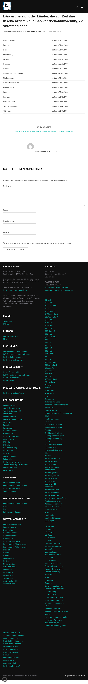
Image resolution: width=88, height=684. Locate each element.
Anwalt (47, 392)
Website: (6, 236)
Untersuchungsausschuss (54, 607)
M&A (5, 513)
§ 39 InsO (48, 338)
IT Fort (5, 511)
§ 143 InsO (49, 327)
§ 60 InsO (48, 349)
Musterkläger (50, 553)
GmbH (47, 446)
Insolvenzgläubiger (52, 480)
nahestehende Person (53, 559)
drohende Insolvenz (52, 406)
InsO (46, 457)
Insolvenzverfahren (34, 36)
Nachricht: (7, 190)
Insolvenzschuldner (52, 494)
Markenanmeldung (10, 452)
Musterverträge (9, 568)
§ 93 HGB (48, 378)
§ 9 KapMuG (49, 375)
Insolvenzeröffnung (52, 471)
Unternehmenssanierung (54, 604)
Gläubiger (48, 434)
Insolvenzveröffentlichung (65, 136)
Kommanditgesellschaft (53, 508)
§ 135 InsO (49, 324)
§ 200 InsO (49, 332)
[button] (4, 679)
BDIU (5, 343)
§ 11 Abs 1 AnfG (51, 310)
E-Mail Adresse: (9, 225)
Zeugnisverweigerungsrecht (55, 630)
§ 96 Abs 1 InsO (51, 383)
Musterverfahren (51, 556)
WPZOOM (81, 680)
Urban (47, 610)
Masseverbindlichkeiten (53, 548)
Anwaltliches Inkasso (11, 340)
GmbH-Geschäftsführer (53, 449)
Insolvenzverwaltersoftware (13, 364)
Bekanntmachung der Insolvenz (25, 136)
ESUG (47, 420)
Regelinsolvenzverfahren (54, 573)
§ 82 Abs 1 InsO (51, 369)
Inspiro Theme (70, 680)
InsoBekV (48, 460)
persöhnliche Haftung (53, 567)
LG (46, 528)
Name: (5, 214)
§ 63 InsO (48, 355)
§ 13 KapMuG (50, 315)
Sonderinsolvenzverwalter (54, 593)
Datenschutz (49, 403)
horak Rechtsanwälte (14, 36)
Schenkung (49, 584)
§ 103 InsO (49, 307)
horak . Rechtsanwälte (11, 376)
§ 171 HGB (49, 330)
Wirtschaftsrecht (9, 475)
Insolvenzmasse (51, 483)
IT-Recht (6, 449)
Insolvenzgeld (50, 474)
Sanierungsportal (9, 495)
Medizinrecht (8, 455)
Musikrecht (7, 458)
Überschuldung (50, 596)
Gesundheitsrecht (9, 540)
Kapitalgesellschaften (53, 505)
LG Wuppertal (50, 542)
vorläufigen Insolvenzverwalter (56, 621)
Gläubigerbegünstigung (53, 437)
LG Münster (49, 536)
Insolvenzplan (50, 485)
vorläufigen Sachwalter (53, 624)
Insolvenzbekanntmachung (13, 361)
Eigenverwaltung (51, 415)
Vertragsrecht (8, 582)
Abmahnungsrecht (10, 409)
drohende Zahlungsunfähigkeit (56, 409)
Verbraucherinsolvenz (53, 613)
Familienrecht (8, 432)
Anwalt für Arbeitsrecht (11, 412)
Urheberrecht (8, 577)
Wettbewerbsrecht (10, 472)
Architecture (49, 395)
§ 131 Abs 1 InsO (51, 318)
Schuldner (48, 587)
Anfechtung (49, 389)
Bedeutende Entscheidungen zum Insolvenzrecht (11, 661)
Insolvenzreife (50, 491)
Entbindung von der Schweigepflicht (58, 417)
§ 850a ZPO (49, 372)
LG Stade (48, 539)
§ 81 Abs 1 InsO (51, 366)
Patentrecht (7, 463)
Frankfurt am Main (52, 423)
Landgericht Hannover (53, 522)
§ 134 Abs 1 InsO (51, 321)
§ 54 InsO (48, 344)
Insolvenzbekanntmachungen (46, 136)
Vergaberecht (8, 580)
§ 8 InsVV (48, 361)
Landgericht (49, 519)
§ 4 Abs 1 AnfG (50, 341)
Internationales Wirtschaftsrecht (15, 548)
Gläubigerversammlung (53, 443)
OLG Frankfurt (50, 565)
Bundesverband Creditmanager (15, 356)
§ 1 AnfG (48, 304)
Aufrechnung (49, 398)
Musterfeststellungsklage (54, 550)
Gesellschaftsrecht (10, 435)
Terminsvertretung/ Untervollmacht (16, 469)
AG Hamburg (50, 386)
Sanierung (49, 579)
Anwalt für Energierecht (12, 415)
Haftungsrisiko (50, 451)
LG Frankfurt (49, 531)
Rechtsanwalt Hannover (12, 466)
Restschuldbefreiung (52, 576)
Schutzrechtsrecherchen (12, 516)
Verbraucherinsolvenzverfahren (56, 616)
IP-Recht (6, 446)
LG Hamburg (50, 534)
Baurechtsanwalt (9, 421)
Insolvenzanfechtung (52, 463)
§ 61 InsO (48, 352)
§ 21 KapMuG (50, 335)
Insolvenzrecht (8, 385)
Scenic (47, 582)
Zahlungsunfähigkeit (52, 627)
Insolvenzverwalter (52, 500)
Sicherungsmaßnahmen (54, 590)
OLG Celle (49, 562)
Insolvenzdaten (50, 468)
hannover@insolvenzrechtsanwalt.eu (59, 294)
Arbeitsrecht (7, 325)
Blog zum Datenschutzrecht (13, 424)
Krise (47, 516)
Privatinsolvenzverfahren (54, 570)
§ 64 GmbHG (50, 358)
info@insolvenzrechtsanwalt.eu (15, 294)
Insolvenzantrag (51, 465)
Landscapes (49, 525)
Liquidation (49, 545)
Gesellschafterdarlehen (53, 429)
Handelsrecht (8, 438)
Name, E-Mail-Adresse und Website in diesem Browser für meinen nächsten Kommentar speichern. (38, 247)
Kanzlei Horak (8, 562)
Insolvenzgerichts (51, 477)
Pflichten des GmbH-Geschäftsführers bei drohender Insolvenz (11, 653)
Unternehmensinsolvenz (54, 601)
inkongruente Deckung (53, 454)
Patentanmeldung (9, 460)
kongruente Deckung (53, 511)
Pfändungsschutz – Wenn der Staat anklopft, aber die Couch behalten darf (13, 639)
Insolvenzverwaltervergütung (55, 502)
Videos (47, 618)
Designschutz (8, 427)
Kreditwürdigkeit (51, 514)
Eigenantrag (49, 412)
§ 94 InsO (48, 381)
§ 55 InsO (48, 347)
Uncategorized (50, 599)
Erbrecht (6, 429)
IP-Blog (6, 328)
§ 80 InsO (48, 364)
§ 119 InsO (49, 313)
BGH (47, 400)
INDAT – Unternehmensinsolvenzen (16, 358)
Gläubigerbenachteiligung (54, 440)
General (48, 426)
